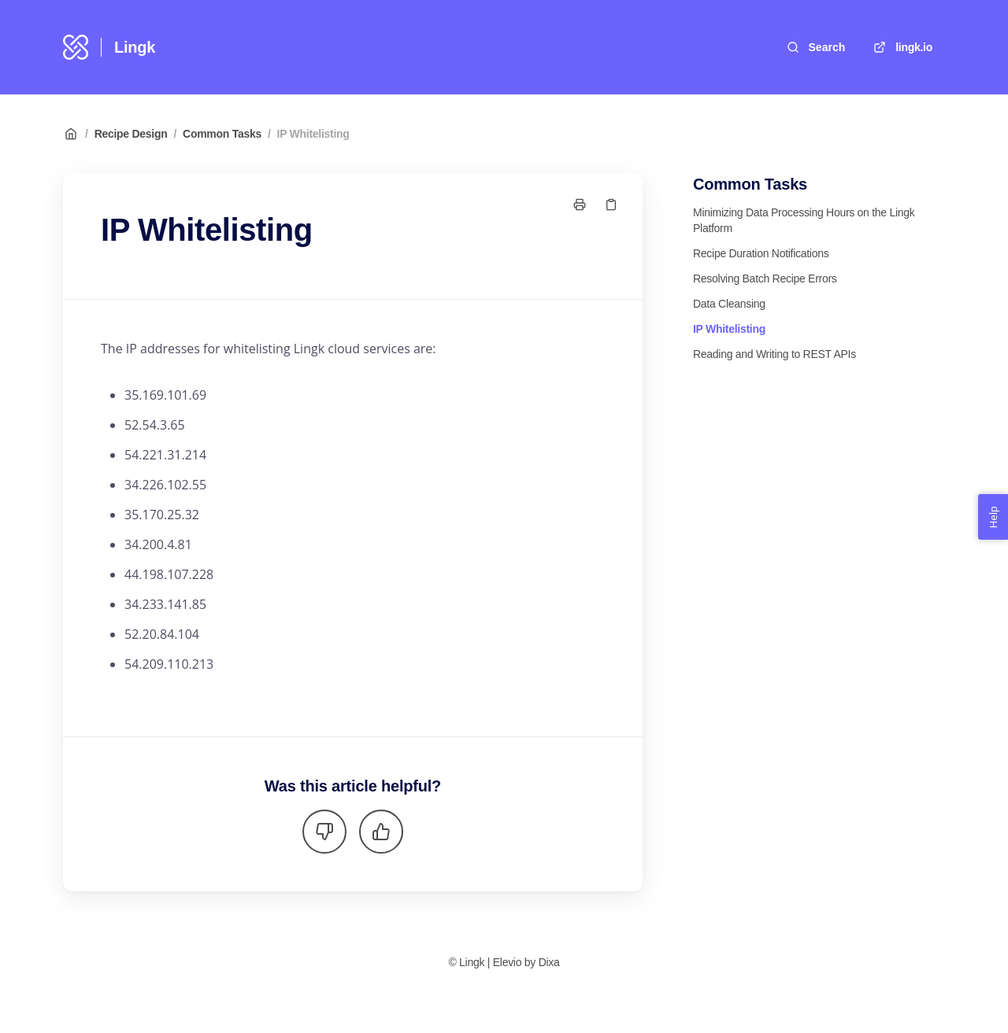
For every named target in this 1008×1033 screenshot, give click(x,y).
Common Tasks (222, 133)
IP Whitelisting (313, 133)
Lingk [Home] (134, 47)
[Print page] (579, 204)
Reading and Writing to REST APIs (774, 354)
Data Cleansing (729, 303)
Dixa (549, 962)
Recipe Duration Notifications (760, 253)
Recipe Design (131, 133)
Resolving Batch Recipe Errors (765, 278)
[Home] (75, 47)
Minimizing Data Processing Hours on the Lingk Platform (804, 220)
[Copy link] (611, 204)
